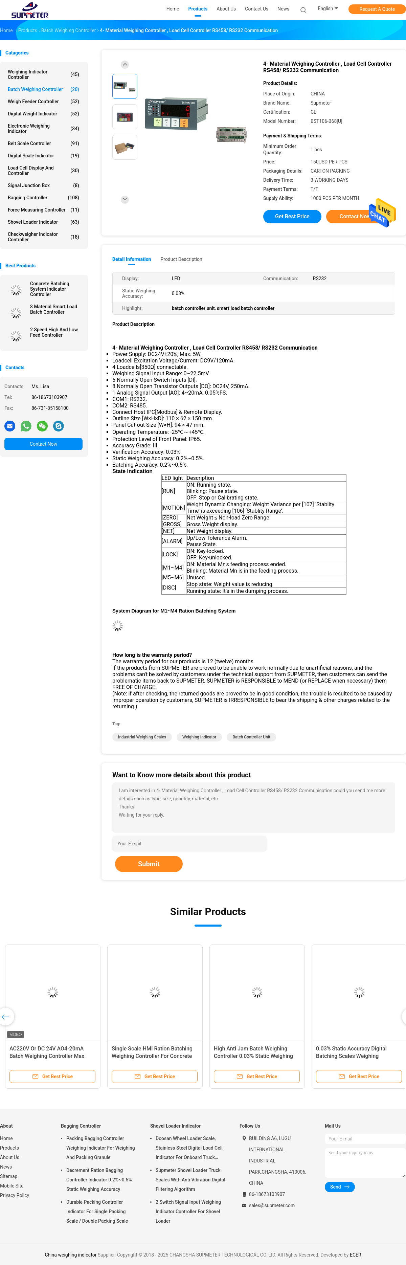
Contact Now (43, 444)
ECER (355, 1255)
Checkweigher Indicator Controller (43, 236)
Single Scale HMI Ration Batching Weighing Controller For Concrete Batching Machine (152, 1056)
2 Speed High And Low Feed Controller (54, 332)
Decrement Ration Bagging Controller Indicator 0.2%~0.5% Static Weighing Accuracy (99, 1180)
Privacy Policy (14, 1195)
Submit (149, 864)
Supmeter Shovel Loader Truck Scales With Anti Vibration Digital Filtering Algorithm (190, 1180)
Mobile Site (12, 1186)
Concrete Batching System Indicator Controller (49, 289)
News (6, 1167)
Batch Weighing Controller (43, 89)
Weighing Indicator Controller (43, 74)
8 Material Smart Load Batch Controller (53, 309)
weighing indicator (199, 737)
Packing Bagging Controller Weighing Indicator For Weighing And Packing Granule (100, 1148)
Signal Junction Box (43, 185)
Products (9, 1148)
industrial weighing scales (142, 737)
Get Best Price (292, 216)
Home (6, 1138)
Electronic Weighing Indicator (43, 128)
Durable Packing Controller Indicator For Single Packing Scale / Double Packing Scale (97, 1211)
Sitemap (8, 1176)
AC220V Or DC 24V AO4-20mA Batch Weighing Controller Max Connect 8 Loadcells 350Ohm (46, 1056)
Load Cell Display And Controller (43, 170)
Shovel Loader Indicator (43, 222)
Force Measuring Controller (43, 209)
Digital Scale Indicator (43, 155)
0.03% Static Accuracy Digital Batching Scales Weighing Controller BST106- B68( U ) (351, 1056)
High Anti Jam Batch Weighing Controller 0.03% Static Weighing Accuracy (253, 1056)
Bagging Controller (43, 197)
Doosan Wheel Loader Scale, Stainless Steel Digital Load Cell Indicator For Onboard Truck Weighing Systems (189, 1149)
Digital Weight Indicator (43, 113)
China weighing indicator (70, 1255)
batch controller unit (251, 737)
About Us (9, 1157)
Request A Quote (377, 9)
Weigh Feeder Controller (43, 101)
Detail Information (131, 259)
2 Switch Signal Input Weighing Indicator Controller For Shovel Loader (188, 1211)
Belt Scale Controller (43, 143)
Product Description (181, 259)
